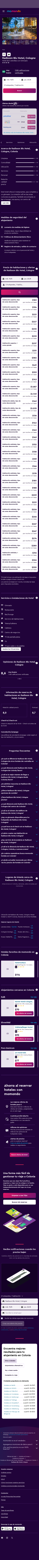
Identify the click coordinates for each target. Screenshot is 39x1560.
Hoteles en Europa (24, 1449)
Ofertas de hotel (11, 1449)
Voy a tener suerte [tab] (11, 1363)
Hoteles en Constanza (11, 1387)
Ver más (34, 974)
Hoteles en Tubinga (10, 1392)
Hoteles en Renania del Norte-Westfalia (11, 1453)
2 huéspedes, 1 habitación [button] (14, 85)
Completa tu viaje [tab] (11, 1368)
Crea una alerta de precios (19, 1121)
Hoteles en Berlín (9, 1378)
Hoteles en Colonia (30, 1453)
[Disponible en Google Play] (6, 1522)
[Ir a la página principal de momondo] (14, 11)
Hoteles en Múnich (10, 1381)
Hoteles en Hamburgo (11, 1389)
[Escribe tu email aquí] (21, 1305)
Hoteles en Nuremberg (11, 1398)
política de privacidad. (20, 1322)
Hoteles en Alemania (18, 1451)
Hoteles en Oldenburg (11, 1401)
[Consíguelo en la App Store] (19, 1522)
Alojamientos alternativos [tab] (14, 1358)
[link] (24, 991)
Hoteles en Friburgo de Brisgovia (11, 1405)
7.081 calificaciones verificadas (22, 72)
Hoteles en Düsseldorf (11, 1395)
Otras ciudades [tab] (10, 1353)
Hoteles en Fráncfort (11, 1384)
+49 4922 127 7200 (9, 67)
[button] (3, 11)
